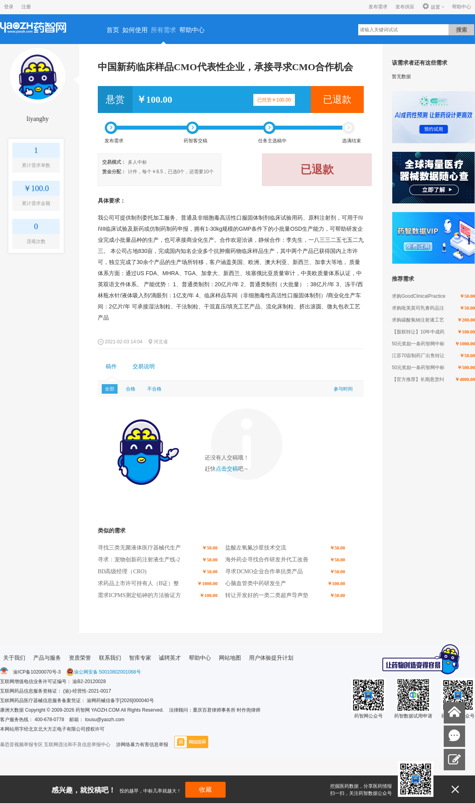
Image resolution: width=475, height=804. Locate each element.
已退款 (337, 99)
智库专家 (140, 658)
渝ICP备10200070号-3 (37, 672)
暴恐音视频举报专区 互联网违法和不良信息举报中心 (55, 744)
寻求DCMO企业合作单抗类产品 (264, 571)
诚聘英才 (170, 658)
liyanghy (38, 118)
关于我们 (14, 658)
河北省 (161, 342)
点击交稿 (227, 469)
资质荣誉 (80, 658)
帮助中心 (461, 7)
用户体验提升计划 (271, 658)
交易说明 (144, 366)
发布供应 (404, 7)
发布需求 (378, 7)
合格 (130, 389)
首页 (112, 30)
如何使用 (135, 30)
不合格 (154, 389)
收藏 (205, 789)
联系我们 (110, 658)
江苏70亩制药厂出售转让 (418, 355)
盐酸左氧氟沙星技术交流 (255, 548)
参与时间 (343, 389)
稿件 (111, 366)
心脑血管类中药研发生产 (255, 583)
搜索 (461, 30)
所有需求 (163, 30)
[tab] (111, 367)
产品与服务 (47, 658)
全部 (109, 389)
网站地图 (230, 658)
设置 (431, 7)
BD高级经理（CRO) (122, 571)
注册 (26, 7)
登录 (8, 7)
